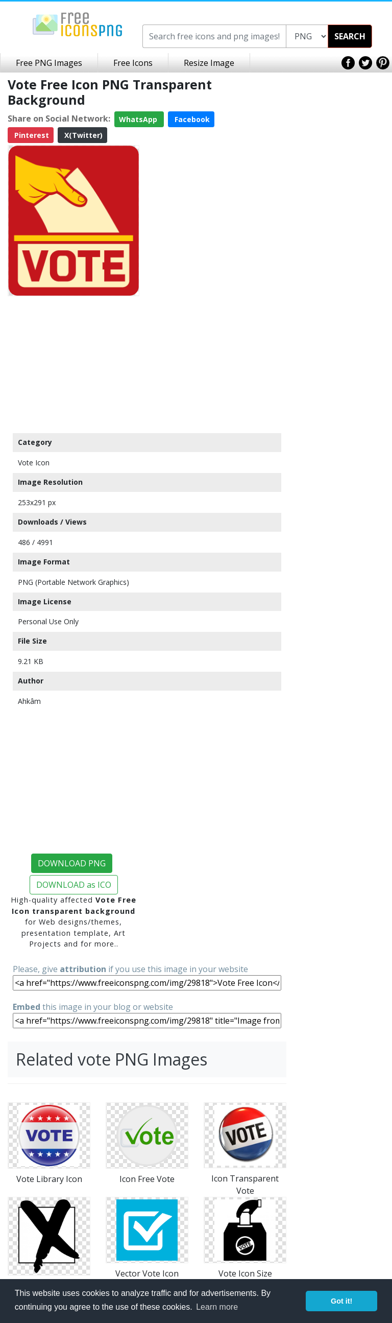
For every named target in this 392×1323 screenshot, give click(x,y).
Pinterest (30, 135)
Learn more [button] (217, 1307)
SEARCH (349, 36)
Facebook (191, 119)
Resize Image (209, 62)
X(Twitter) (82, 135)
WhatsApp (139, 119)
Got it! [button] (341, 1301)
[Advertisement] (73, 364)
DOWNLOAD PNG (72, 863)
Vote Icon (34, 462)
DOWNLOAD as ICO (73, 884)
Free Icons (133, 62)
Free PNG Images (49, 62)
